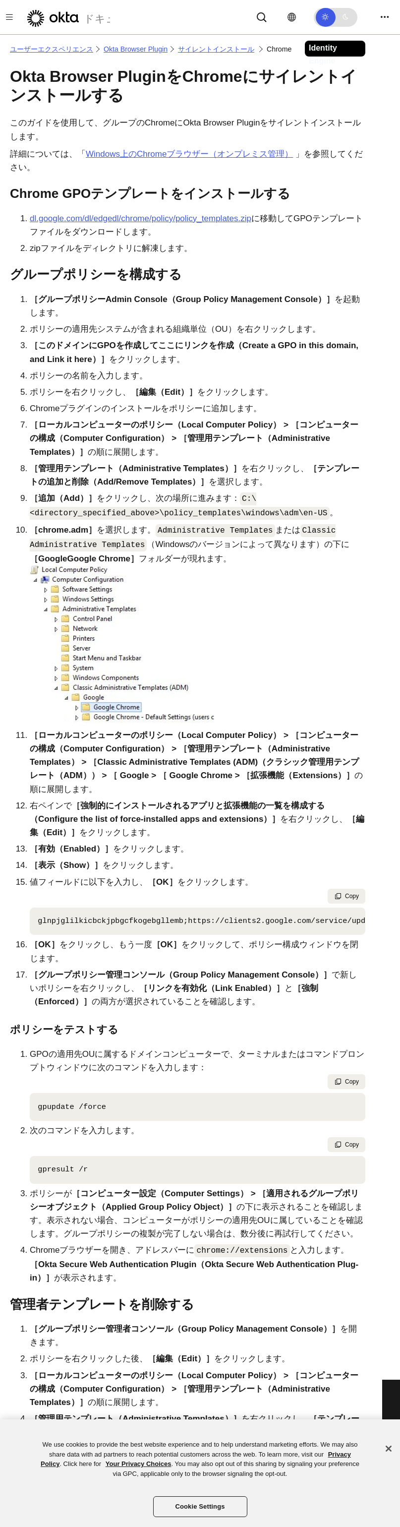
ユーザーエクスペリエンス (51, 49)
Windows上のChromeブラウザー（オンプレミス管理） (189, 154)
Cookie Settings (200, 1506)
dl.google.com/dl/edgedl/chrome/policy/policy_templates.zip (140, 218)
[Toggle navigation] (384, 17)
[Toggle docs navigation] (9, 17)
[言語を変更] (291, 17)
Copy (346, 896)
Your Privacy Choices (138, 1463)
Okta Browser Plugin (136, 49)
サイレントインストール (216, 49)
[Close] (389, 1449)
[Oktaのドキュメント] (66, 17)
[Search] (262, 16)
